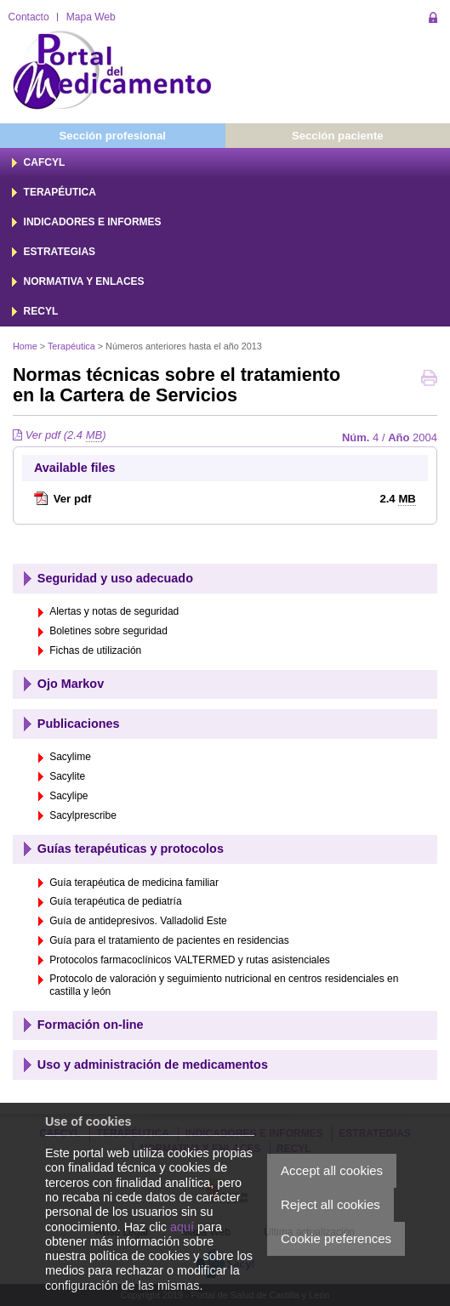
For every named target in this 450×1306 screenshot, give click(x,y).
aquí (182, 1227)
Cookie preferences (336, 1238)
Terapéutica (71, 346)
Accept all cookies (332, 1170)
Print (429, 379)
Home (25, 346)
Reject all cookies (330, 1204)
